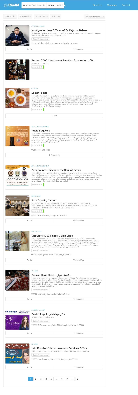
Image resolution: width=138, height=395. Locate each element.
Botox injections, (38, 239)
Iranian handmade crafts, (65, 173)
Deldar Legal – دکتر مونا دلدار (48, 314)
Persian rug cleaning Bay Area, (44, 280)
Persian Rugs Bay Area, (68, 280)
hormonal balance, (39, 241)
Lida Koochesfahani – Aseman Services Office (59, 348)
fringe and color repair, (41, 278)
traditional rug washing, (75, 282)
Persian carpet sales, (88, 278)
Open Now (25, 16)
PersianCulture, (91, 205)
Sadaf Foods (39, 92)
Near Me (10, 16)
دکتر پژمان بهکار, (59, 35)
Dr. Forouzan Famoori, (55, 239)
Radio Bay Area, (48, 138)
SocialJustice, (55, 207)
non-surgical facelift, (80, 241)
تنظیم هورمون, (96, 244)
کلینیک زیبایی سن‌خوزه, (39, 245)
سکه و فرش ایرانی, (85, 179)
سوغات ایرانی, (72, 179)
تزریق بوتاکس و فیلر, (76, 243)
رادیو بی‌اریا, (70, 140)
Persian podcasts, (77, 136)
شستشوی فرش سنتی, (71, 284)
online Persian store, (84, 173)
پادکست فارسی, (69, 138)
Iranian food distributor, (50, 98)
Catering (35, 89)
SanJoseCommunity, (40, 207)
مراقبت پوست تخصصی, (50, 247)
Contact (126, 5)
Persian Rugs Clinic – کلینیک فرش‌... (51, 275)
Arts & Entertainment (40, 126)
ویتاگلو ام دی (36, 247)
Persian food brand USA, (60, 100)
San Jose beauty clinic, (49, 243)
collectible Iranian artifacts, (42, 173)
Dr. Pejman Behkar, (39, 33)
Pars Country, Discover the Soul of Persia (56, 170)
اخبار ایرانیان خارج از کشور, (85, 138)
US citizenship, (70, 351)
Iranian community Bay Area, (63, 134)
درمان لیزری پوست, (71, 245)
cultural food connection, (64, 96)
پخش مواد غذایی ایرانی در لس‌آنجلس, (83, 102)
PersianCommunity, (76, 205)
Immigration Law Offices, (58, 33)
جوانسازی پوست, (86, 245)
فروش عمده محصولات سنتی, (72, 104)
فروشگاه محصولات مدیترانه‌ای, (49, 104)
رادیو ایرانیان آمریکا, (83, 140)
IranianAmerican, (67, 203)
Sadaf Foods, (76, 100)
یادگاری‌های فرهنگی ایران (40, 181)
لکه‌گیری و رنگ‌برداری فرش (41, 286)
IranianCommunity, (82, 203)
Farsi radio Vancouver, (41, 134)
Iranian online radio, (84, 134)
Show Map (78, 49)
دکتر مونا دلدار (48, 317)
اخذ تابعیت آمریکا (83, 351)
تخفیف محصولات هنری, (80, 177)
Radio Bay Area (40, 130)
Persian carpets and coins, (84, 175)
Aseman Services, (39, 351)
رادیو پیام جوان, (60, 140)
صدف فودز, (45, 102)
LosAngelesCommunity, (41, 205)
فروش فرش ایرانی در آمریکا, (52, 284)
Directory (97, 5)
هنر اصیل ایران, (56, 181)
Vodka (46, 63)
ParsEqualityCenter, (60, 205)
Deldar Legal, (37, 317)
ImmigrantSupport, (52, 203)
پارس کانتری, (94, 177)
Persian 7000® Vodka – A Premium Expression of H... (63, 60)
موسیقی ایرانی (37, 142)
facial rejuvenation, (73, 239)
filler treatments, (88, 239)
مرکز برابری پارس (68, 207)
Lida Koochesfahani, (55, 351)
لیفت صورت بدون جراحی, (69, 247)
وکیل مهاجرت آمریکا (45, 35)
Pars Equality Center (43, 200)
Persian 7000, (37, 63)
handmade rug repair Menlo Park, (66, 278)
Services (34, 271)
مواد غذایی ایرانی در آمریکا (41, 106)
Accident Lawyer (38, 310)
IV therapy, (52, 241)
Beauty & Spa (36, 232)
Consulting (36, 196)
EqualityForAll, (37, 203)
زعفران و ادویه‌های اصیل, (59, 102)
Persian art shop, (66, 175)
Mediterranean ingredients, (71, 98)
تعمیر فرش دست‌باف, (93, 282)
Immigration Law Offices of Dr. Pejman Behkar (59, 30)
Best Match (42, 16)
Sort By (56, 16)
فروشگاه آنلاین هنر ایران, (56, 179)
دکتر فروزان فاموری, (56, 245)
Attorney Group (38, 26)
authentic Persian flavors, (42, 96)
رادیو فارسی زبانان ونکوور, (45, 141)
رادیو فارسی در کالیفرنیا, (44, 140)
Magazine (112, 5)
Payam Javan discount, (49, 175)
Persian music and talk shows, (57, 136)
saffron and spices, (90, 100)
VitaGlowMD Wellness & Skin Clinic (52, 235)
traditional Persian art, (52, 177)
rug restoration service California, (50, 282)
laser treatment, (64, 241)
